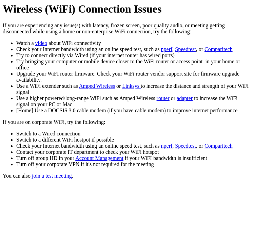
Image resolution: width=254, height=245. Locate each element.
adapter (185, 98)
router (163, 98)
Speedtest (185, 49)
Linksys (131, 86)
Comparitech (218, 49)
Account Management (99, 158)
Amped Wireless (97, 86)
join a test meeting (52, 176)
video (41, 43)
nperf (167, 49)
